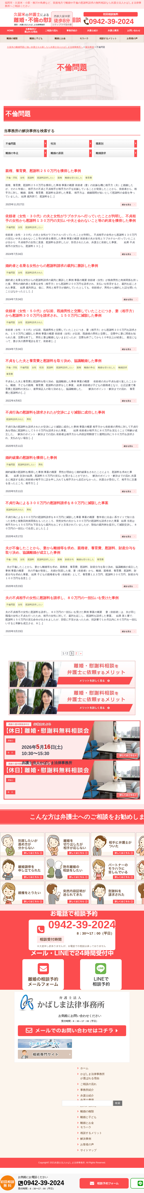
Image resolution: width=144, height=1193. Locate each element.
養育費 (88, 177)
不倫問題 (10, 227)
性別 (41, 367)
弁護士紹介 (87, 1095)
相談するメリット (91, 1132)
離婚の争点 (89, 367)
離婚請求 (122, 367)
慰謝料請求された (34, 272)
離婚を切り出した (73, 177)
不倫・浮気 (11, 177)
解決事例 (85, 1138)
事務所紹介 (87, 1089)
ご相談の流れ (88, 1084)
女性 (22, 177)
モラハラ (85, 1127)
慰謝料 (31, 177)
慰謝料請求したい (45, 177)
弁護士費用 (87, 1099)
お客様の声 (87, 1144)
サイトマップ (88, 1150)
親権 (60, 177)
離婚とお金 (87, 1122)
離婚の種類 (87, 1111)
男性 (29, 419)
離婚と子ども (88, 1117)
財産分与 (69, 559)
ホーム (84, 1068)
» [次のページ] (81, 653)
